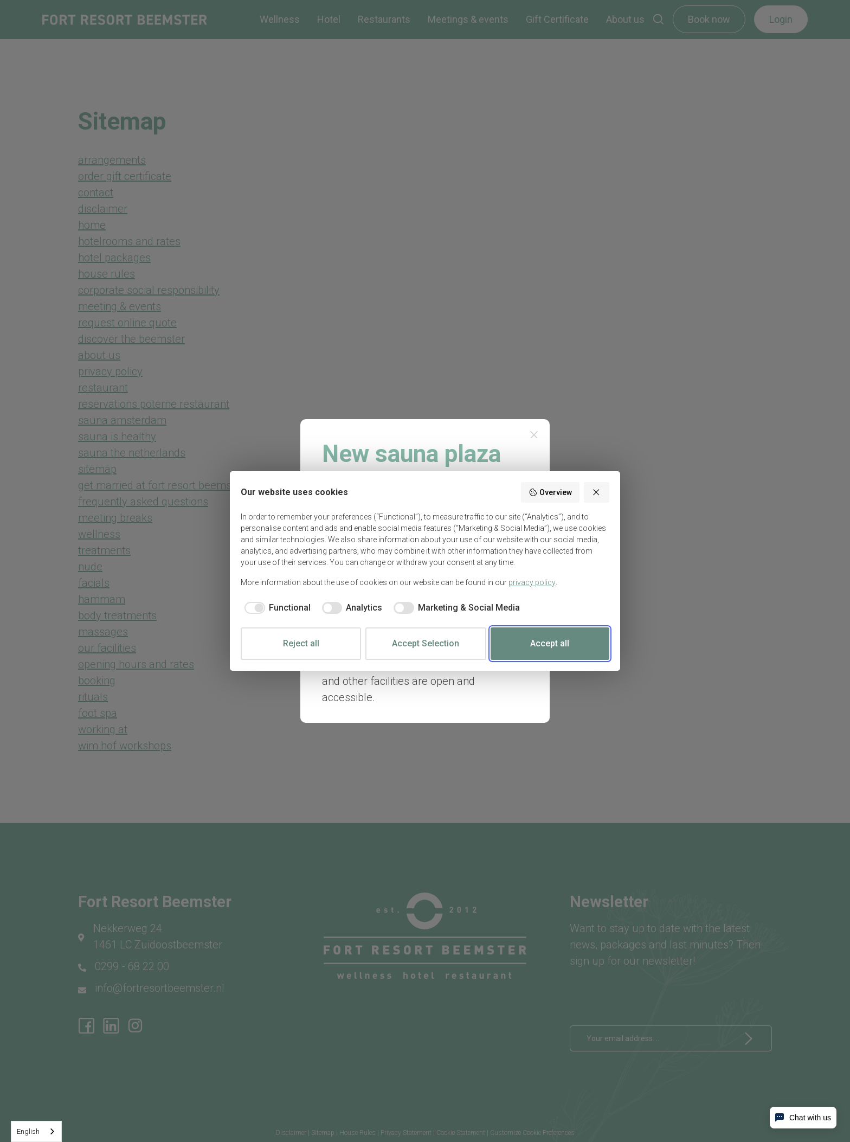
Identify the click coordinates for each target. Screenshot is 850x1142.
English (28, 1131)
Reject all (301, 643)
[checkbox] (276, 607)
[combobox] (36, 1131)
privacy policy (532, 582)
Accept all (549, 643)
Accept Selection (425, 643)
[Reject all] (597, 492)
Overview (550, 492)
